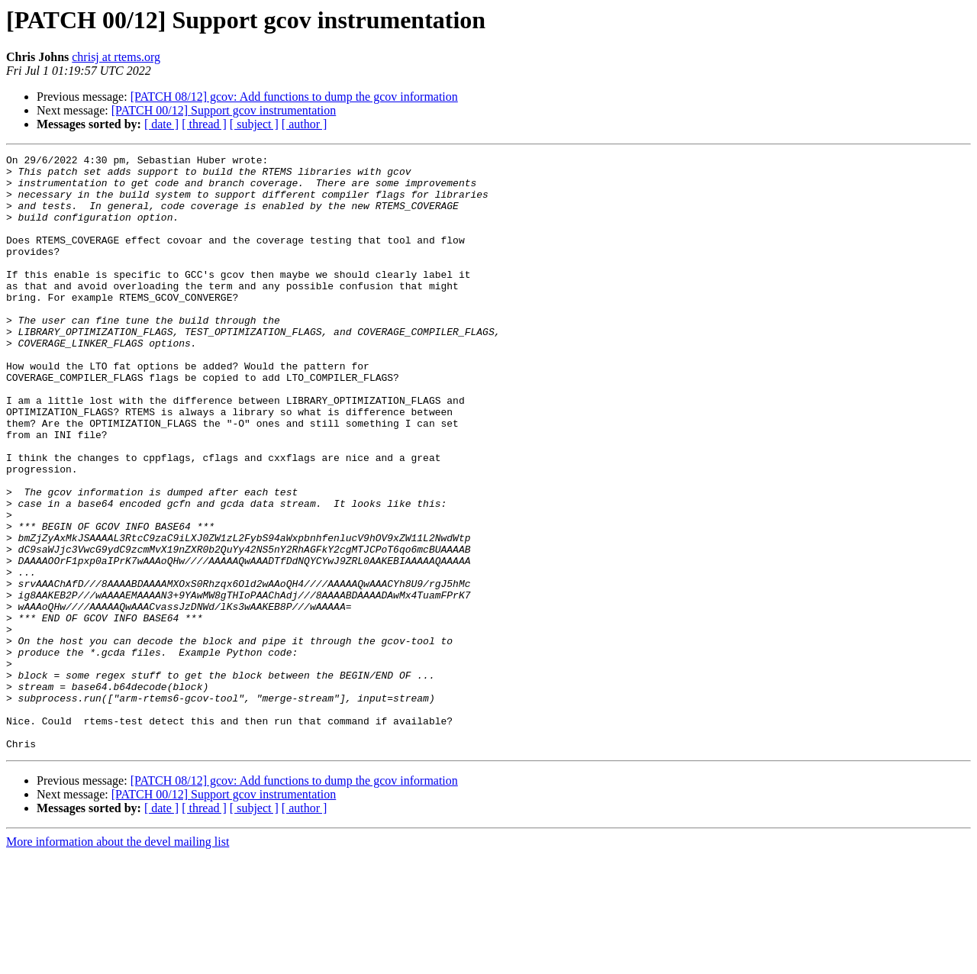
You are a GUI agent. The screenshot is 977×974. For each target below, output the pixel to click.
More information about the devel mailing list (117, 960)
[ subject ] (254, 124)
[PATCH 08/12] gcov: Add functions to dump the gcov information (294, 96)
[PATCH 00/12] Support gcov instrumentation (224, 110)
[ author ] (304, 124)
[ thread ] (204, 124)
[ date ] (161, 124)
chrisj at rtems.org (116, 56)
